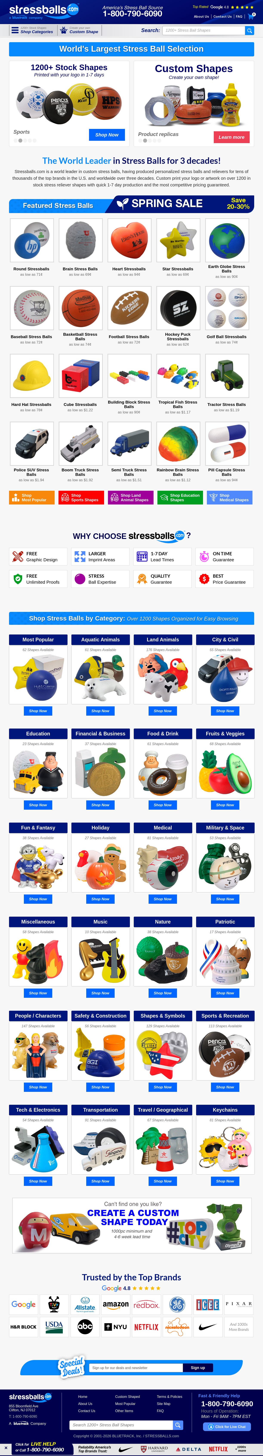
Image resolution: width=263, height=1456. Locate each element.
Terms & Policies (169, 1397)
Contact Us (222, 16)
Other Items (124, 1411)
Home (83, 1397)
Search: (150, 30)
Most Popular (125, 1404)
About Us (201, 16)
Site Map (163, 1404)
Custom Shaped (127, 1397)
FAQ (239, 16)
